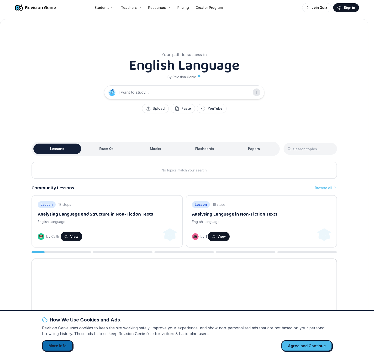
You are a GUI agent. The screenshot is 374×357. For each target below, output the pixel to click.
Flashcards (204, 149)
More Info (57, 345)
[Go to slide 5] (307, 252)
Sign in (346, 7)
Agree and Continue (307, 345)
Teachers (131, 7)
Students (104, 7)
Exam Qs (106, 149)
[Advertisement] (184, 295)
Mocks (155, 149)
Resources (159, 7)
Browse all (326, 188)
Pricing (183, 7)
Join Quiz (316, 7)
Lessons (57, 149)
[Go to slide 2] (123, 252)
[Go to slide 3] (184, 252)
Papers (254, 149)
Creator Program (209, 7)
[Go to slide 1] (61, 252)
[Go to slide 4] (245, 252)
